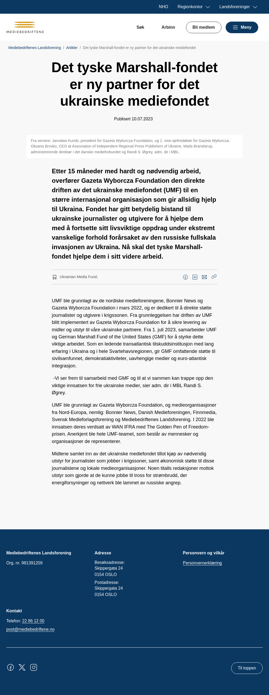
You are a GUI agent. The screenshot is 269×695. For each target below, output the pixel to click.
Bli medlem (204, 27)
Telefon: (25, 621)
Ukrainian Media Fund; (79, 277)
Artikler (72, 48)
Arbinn (168, 27)
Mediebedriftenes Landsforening (34, 48)
